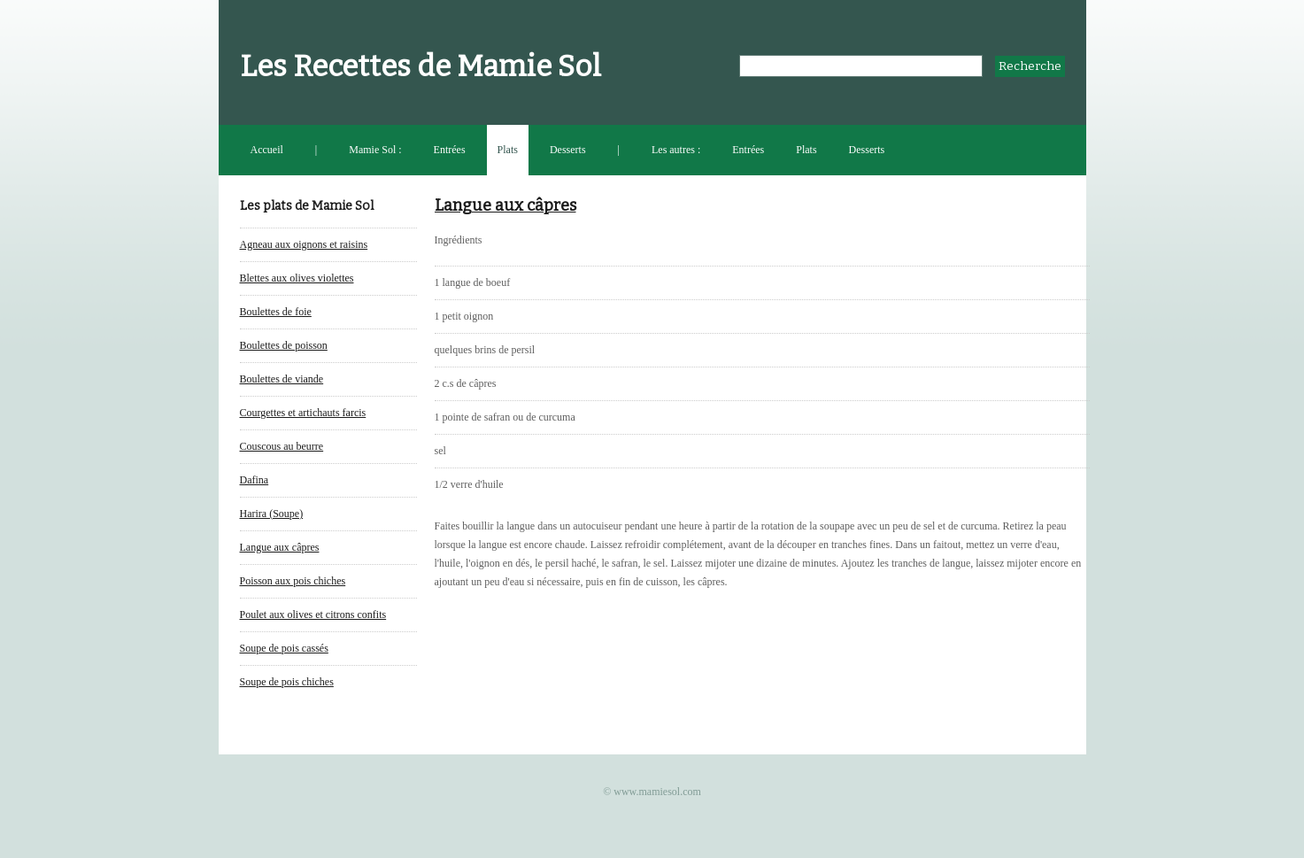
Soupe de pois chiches (287, 682)
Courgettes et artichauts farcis (303, 412)
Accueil (267, 149)
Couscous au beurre (282, 446)
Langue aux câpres (280, 547)
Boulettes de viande (282, 379)
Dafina (254, 480)
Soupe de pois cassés (284, 648)
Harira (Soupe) (272, 513)
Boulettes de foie (276, 311)
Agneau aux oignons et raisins (304, 244)
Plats (508, 149)
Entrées (450, 149)
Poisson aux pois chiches (293, 581)
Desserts (568, 149)
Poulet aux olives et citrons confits (313, 614)
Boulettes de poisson (284, 345)
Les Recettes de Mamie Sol (420, 66)
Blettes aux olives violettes (297, 278)
